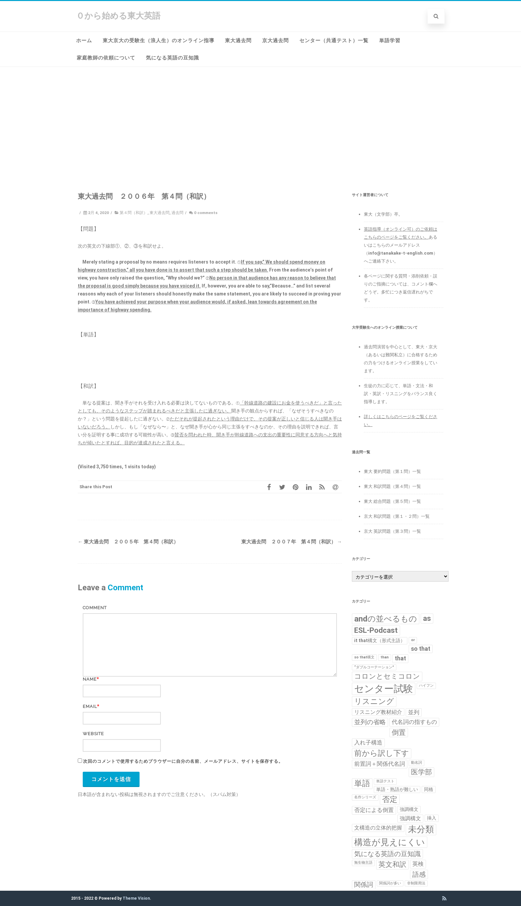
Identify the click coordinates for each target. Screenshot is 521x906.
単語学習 (389, 41)
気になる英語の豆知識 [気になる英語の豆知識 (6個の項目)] (387, 854)
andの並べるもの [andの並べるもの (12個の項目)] (385, 618)
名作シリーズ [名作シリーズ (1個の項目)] (365, 797)
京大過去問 (275, 41)
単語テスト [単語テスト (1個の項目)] (385, 781)
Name (90, 679)
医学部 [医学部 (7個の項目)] (421, 772)
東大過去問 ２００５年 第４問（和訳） (128, 542)
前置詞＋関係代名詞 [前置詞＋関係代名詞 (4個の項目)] (379, 763)
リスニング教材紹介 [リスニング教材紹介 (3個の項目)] (378, 712)
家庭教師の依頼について (106, 58)
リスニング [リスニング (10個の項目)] (374, 701)
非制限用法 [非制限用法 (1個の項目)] (416, 883)
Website (93, 734)
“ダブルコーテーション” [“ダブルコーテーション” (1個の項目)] (374, 667)
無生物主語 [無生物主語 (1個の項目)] (363, 862)
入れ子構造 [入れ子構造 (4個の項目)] (368, 742)
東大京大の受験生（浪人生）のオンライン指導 (158, 41)
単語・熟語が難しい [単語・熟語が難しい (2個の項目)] (397, 789)
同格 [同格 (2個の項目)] (428, 789)
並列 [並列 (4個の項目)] (413, 712)
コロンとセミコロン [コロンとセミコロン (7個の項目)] (387, 676)
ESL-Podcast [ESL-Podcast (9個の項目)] (376, 630)
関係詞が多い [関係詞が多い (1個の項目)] (390, 883)
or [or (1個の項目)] (413, 640)
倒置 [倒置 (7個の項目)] (399, 732)
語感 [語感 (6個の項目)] (419, 874)
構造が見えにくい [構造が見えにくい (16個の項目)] (389, 842)
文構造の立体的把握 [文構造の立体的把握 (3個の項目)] (378, 828)
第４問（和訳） (134, 212)
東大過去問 (238, 41)
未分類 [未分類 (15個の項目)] (421, 829)
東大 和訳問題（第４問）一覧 (392, 486)
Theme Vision (136, 898)
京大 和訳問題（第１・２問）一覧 (397, 516)
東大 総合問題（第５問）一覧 (392, 501)
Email (90, 706)
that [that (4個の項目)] (400, 658)
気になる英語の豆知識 (172, 58)
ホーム (84, 41)
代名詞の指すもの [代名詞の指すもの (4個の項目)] (414, 722)
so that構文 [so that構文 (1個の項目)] (364, 657)
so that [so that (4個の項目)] (420, 648)
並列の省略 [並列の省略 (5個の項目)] (370, 722)
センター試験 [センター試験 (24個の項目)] (383, 688)
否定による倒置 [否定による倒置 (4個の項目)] (374, 810)
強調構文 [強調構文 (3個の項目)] (410, 818)
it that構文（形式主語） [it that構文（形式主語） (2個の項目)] (379, 640)
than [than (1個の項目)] (384, 657)
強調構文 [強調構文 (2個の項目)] (409, 809)
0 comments (206, 212)
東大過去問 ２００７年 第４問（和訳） (291, 542)
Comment (95, 608)
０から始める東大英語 (118, 16)
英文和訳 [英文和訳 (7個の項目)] (392, 864)
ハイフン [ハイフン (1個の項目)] (426, 685)
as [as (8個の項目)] (427, 618)
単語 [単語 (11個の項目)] (362, 783)
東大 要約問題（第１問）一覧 (392, 471)
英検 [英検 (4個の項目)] (418, 863)
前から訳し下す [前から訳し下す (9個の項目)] (381, 753)
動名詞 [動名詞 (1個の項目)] (416, 762)
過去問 (177, 212)
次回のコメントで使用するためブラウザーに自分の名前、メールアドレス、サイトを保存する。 (183, 761)
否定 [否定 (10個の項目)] (389, 799)
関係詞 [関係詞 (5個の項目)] (363, 884)
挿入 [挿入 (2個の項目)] (431, 818)
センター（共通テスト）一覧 (333, 41)
